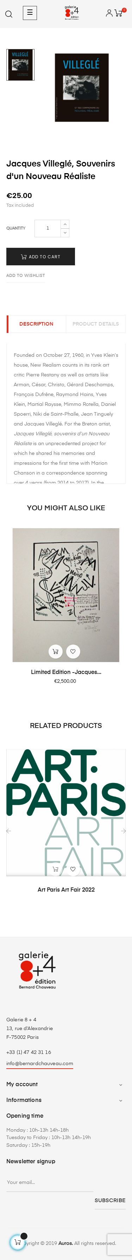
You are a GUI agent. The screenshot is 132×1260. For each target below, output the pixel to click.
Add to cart (41, 257)
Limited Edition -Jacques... (66, 672)
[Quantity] (47, 228)
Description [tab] (36, 324)
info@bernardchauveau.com (39, 1063)
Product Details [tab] (96, 324)
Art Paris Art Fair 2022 (66, 890)
